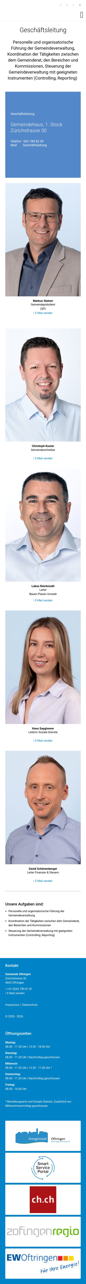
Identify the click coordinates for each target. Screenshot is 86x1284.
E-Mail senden (43, 313)
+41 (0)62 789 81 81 (18, 989)
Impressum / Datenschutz (21, 1004)
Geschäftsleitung (35, 145)
